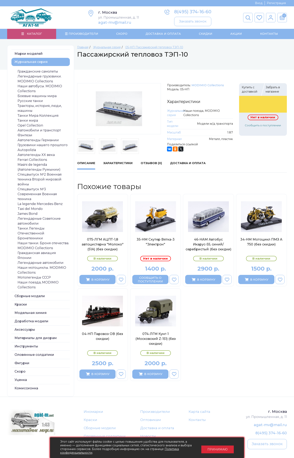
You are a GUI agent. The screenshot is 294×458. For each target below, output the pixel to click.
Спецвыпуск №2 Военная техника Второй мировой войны (40, 179)
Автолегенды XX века (36, 155)
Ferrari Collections (32, 160)
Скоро (121, 34)
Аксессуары (24, 330)
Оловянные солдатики (34, 355)
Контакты (269, 34)
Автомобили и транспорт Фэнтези (39, 133)
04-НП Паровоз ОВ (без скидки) (102, 336)
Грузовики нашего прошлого (43, 145)
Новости (148, 437)
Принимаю (217, 448)
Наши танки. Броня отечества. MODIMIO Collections (43, 245)
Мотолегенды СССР (34, 278)
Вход (259, 3)
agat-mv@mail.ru (114, 22)
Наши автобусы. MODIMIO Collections (40, 88)
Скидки (205, 34)
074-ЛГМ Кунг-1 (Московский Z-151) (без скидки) (155, 339)
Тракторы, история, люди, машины (40, 108)
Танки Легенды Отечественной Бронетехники (31, 233)
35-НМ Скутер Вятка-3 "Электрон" (156, 242)
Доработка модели (31, 321)
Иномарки (93, 412)
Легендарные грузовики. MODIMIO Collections (39, 79)
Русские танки (30, 101)
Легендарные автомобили (40, 263)
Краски (20, 305)
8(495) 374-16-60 (192, 12)
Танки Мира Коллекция (38, 116)
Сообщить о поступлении (263, 125)
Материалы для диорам (35, 338)
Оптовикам (150, 420)
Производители (155, 412)
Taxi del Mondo (30, 209)
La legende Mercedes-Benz (40, 204)
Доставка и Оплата (163, 34)
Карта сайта (199, 412)
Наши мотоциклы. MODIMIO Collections (42, 270)
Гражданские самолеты (38, 72)
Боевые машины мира (37, 96)
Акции (236, 34)
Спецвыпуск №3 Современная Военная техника (37, 194)
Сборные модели (29, 296)
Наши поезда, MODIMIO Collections (38, 285)
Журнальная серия (31, 62)
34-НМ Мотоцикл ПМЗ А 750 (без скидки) (261, 242)
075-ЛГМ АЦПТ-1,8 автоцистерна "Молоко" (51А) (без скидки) (103, 244)
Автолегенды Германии (38, 140)
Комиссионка (26, 388)
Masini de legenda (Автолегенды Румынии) (39, 167)
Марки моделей (28, 54)
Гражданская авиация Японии (37, 255)
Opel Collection (30, 126)
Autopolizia (27, 150)
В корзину (97, 280)
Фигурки (21, 363)
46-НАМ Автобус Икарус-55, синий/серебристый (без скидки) (208, 244)
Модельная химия (30, 313)
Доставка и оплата (157, 428)
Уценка (20, 380)
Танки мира (28, 121)
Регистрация (276, 3)
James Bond (28, 214)
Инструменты (26, 346)
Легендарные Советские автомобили (39, 221)
